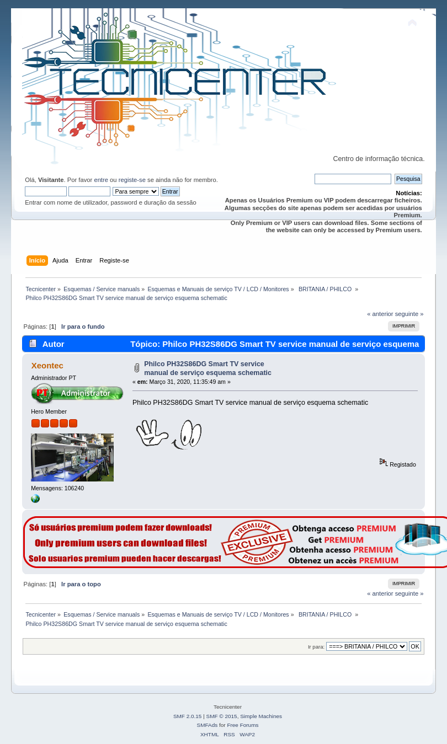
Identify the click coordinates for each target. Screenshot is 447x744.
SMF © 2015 (221, 716)
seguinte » (409, 314)
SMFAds (207, 725)
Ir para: (316, 647)
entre (101, 179)
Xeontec (47, 365)
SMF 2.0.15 (187, 716)
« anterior (380, 314)
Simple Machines (261, 716)
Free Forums (242, 725)
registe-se (132, 179)
